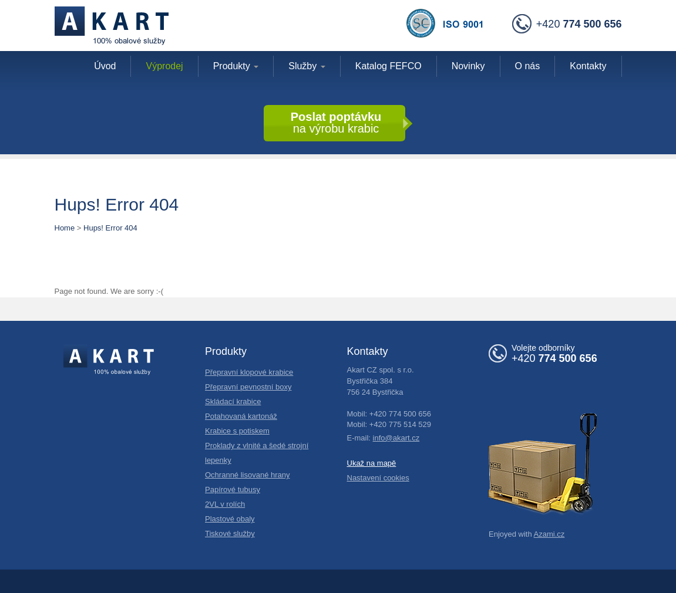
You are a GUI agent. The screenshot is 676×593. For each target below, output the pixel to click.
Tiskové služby (230, 533)
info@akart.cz (396, 437)
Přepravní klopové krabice (249, 372)
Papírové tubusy (232, 489)
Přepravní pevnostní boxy (248, 386)
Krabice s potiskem (237, 430)
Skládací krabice (233, 401)
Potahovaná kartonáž (241, 416)
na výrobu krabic (336, 122)
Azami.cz (549, 534)
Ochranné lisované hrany (247, 474)
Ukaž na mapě (371, 463)
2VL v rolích (225, 504)
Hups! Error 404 (110, 227)
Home (65, 227)
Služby (306, 66)
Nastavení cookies (378, 477)
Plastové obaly (230, 518)
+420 (567, 24)
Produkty (236, 66)
